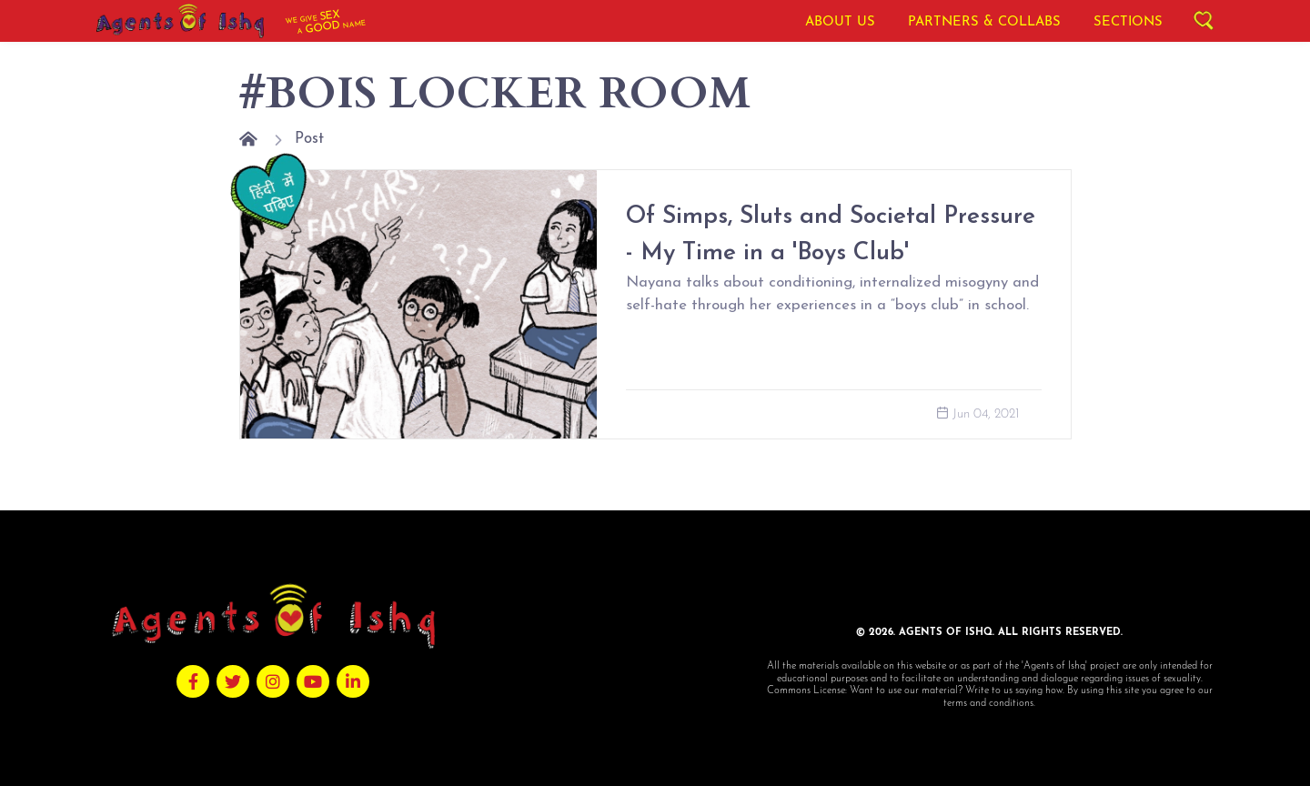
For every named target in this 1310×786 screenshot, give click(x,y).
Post (309, 138)
